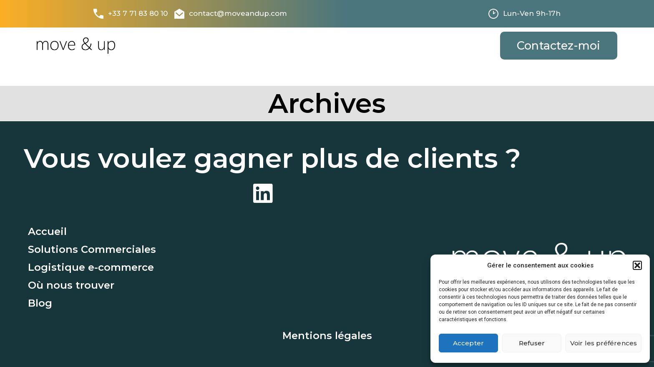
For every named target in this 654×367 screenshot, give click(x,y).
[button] (637, 265)
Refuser (532, 343)
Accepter (468, 343)
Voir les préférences (603, 343)
